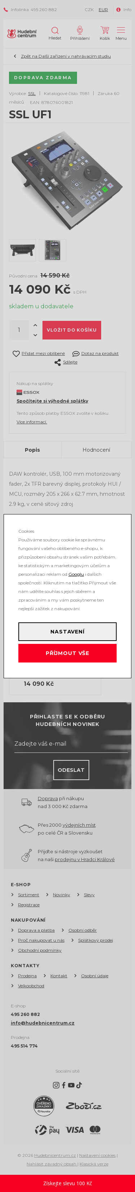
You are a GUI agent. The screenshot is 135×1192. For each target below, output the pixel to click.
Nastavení (67, 631)
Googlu (76, 574)
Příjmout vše (67, 653)
